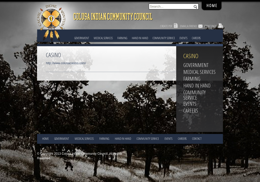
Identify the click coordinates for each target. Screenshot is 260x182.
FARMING (122, 38)
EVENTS (183, 38)
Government (81, 38)
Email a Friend (188, 26)
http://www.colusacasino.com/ (66, 63)
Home (45, 138)
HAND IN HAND (140, 38)
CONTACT (197, 138)
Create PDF (166, 26)
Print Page (210, 26)
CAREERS (196, 38)
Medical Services (103, 38)
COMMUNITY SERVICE (164, 38)
